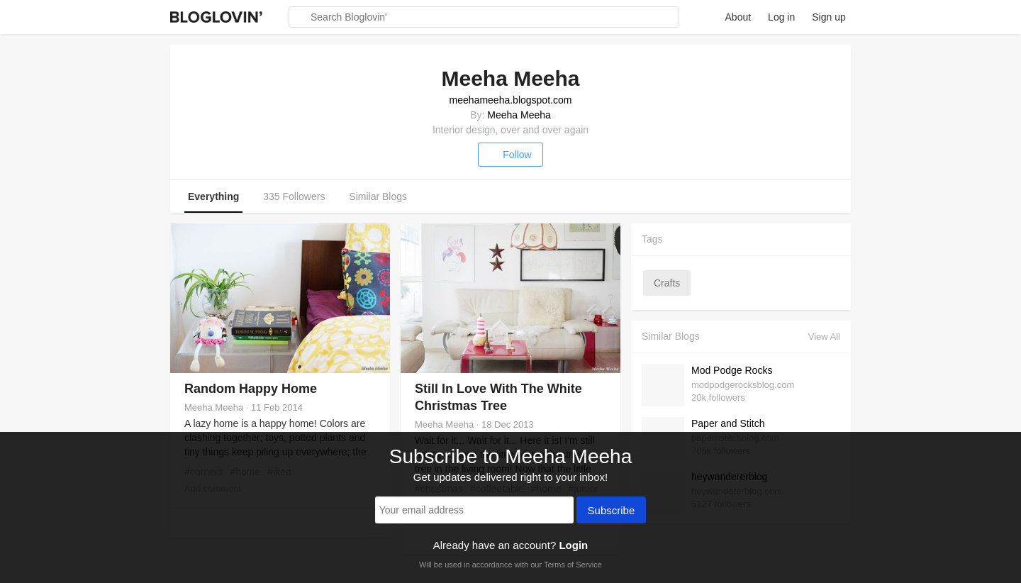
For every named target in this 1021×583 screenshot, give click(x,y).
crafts (667, 283)
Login (573, 545)
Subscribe (611, 511)
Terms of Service (573, 564)
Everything (213, 196)
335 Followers (294, 196)
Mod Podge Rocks (731, 370)
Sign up (828, 17)
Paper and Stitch (728, 423)
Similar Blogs (378, 196)
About (738, 17)
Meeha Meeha (519, 115)
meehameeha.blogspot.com (511, 100)
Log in (781, 17)
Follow (510, 154)
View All (824, 336)
